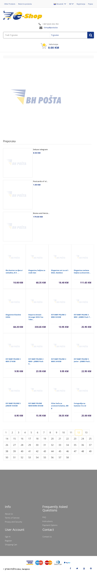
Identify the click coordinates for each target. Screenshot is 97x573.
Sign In (7, 536)
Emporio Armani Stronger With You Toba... (35, 317)
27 (14, 444)
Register (8, 540)
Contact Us (47, 536)
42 (37, 451)
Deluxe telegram (40, 149)
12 (78, 432)
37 (90, 444)
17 (29, 438)
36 (82, 444)
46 (67, 451)
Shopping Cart (11, 544)
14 (7, 438)
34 (67, 444)
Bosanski (59, 4)
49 (90, 451)
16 (22, 438)
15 (14, 438)
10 (63, 432)
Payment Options (49, 525)
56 (52, 457)
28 (22, 444)
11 (71, 432)
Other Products (9, 4)
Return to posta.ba (24, 4)
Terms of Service (12, 517)
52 (22, 457)
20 (52, 438)
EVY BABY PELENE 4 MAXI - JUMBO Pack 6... (35, 361)
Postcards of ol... (40, 181)
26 (7, 444)
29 (29, 444)
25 (90, 438)
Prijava (90, 4)
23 (75, 438)
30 (37, 444)
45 (60, 451)
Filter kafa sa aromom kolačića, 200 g (59, 405)
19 (44, 438)
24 (82, 438)
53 (29, 457)
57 (60, 457)
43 (44, 451)
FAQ (44, 517)
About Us (9, 514)
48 (82, 451)
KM (70, 4)
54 (37, 457)
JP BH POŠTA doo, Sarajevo (17, 569)
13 (86, 432)
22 (67, 438)
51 (14, 457)
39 (14, 451)
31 (44, 444)
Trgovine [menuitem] (55, 35)
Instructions (47, 521)
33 (60, 444)
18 (37, 438)
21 (60, 438)
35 (75, 444)
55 (44, 457)
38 (7, 451)
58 (67, 457)
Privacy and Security (13, 521)
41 (29, 451)
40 (22, 451)
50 (7, 457)
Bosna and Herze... (41, 213)
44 (52, 451)
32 (52, 444)
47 (75, 451)
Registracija (81, 4)
